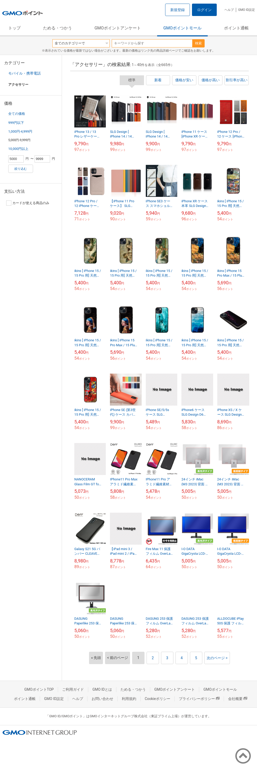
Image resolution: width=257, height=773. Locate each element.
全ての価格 (16, 114)
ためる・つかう (57, 28)
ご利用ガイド (73, 689)
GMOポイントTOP (39, 689)
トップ (14, 28)
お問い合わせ (102, 699)
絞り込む (20, 169)
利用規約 (129, 699)
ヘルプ (229, 10)
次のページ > (217, 658)
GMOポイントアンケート (117, 28)
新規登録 (177, 10)
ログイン (204, 10)
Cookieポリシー (157, 699)
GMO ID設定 (246, 10)
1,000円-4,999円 (20, 131)
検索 (198, 43)
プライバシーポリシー (199, 699)
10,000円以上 (18, 149)
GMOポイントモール (182, 28)
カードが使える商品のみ (27, 203)
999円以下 (16, 123)
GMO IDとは (102, 689)
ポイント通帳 (236, 28)
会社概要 (237, 699)
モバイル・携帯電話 (24, 73)
